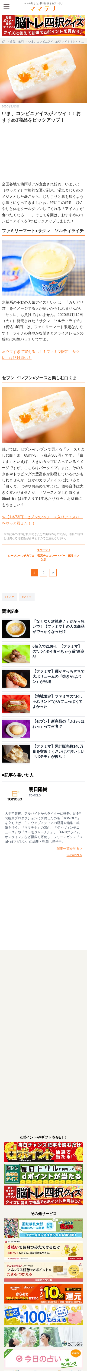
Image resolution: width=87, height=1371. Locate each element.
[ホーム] (4, 41)
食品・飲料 (17, 41)
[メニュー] (6, 6)
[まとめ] (9, 597)
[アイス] (27, 597)
